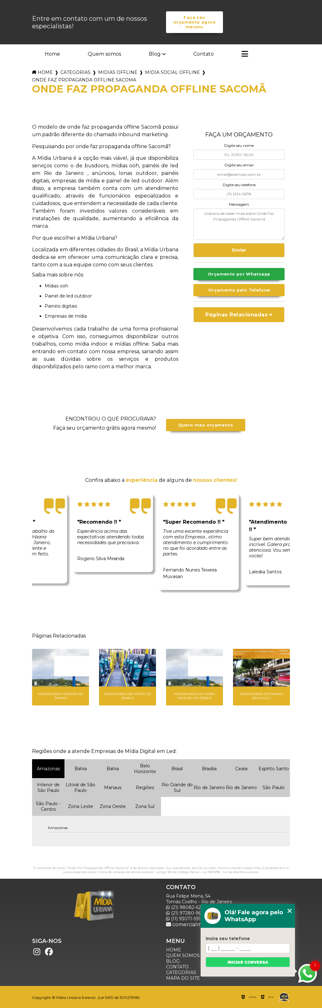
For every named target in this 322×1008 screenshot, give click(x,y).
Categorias (75, 72)
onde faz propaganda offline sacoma (84, 80)
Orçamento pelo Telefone (239, 290)
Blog (155, 54)
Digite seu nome (239, 145)
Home (52, 54)
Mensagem (239, 204)
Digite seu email (239, 165)
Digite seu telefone (239, 184)
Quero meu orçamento (205, 425)
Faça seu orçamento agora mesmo (194, 22)
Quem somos (104, 54)
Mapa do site (183, 978)
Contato (203, 54)
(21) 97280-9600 (186, 913)
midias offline (117, 72)
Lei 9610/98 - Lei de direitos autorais (230, 872)
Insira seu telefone (228, 938)
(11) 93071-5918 (185, 919)
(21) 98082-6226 (186, 907)
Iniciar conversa (247, 962)
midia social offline (172, 72)
